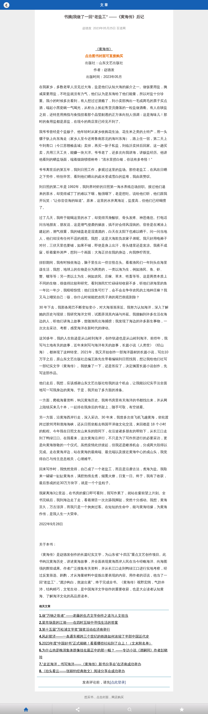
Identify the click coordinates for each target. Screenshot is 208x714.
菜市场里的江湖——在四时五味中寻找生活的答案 (78, 622)
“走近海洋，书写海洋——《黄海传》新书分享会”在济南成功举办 (90, 664)
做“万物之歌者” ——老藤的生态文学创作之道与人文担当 (83, 615)
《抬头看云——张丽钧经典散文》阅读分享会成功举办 (82, 671)
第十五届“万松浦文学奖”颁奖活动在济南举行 (74, 629)
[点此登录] (118, 682)
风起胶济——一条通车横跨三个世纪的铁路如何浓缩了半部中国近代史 (94, 636)
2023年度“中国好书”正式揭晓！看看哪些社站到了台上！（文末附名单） (95, 643)
